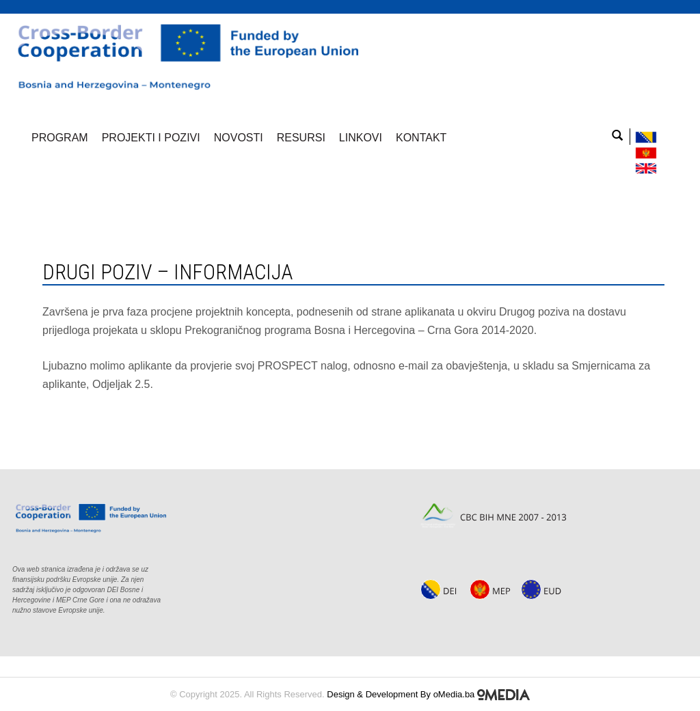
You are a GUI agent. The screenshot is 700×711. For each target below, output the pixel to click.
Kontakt (421, 137)
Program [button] (59, 137)
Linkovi (360, 137)
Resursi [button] (301, 137)
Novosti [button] (238, 137)
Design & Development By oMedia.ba (428, 694)
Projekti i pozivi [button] (151, 137)
